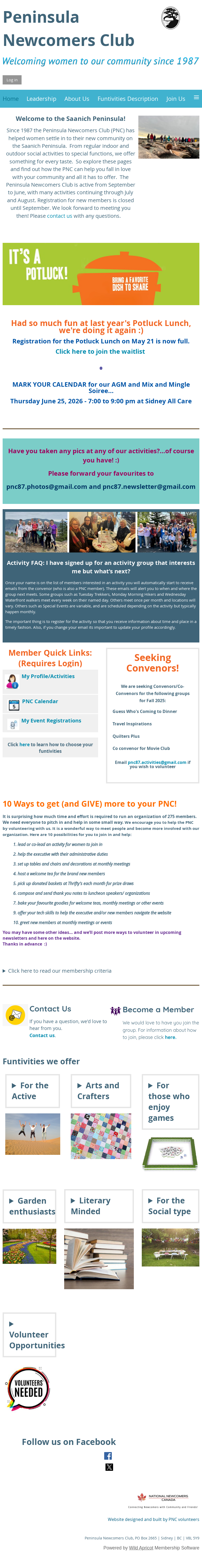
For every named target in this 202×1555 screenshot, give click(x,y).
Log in (12, 79)
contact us (59, 215)
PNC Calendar (40, 701)
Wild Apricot (141, 1548)
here (24, 744)
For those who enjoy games (169, 1101)
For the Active (30, 1091)
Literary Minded (90, 1206)
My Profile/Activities (48, 676)
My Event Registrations (51, 720)
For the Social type (169, 1206)
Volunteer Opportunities (29, 1340)
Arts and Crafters (98, 1091)
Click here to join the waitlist (101, 351)
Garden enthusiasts (29, 1206)
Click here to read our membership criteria (60, 970)
